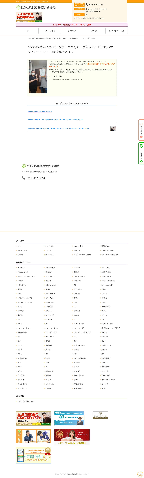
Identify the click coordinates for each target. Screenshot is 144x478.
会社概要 (20, 254)
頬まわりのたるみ (23, 272)
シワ (75, 319)
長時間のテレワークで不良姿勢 (111, 328)
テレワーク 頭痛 (79, 324)
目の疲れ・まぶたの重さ (25, 298)
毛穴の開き (77, 293)
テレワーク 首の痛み (52, 328)
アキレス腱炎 (105, 375)
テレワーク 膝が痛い (24, 328)
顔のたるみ (49, 311)
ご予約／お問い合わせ (117, 31)
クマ (75, 306)
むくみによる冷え (107, 276)
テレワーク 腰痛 (79, 328)
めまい (76, 341)
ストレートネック (79, 375)
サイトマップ (50, 254)
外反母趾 (76, 367)
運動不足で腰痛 (22, 332)
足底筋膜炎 (49, 388)
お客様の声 (72, 31)
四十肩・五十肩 (22, 384)
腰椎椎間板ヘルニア (79, 345)
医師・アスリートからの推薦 (110, 254)
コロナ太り (49, 280)
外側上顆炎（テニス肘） (109, 380)
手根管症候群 (105, 367)
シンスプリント (22, 388)
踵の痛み (48, 349)
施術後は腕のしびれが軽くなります (40, 111)
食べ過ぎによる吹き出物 (25, 302)
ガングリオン (50, 336)
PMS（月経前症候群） (80, 358)
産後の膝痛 (77, 362)
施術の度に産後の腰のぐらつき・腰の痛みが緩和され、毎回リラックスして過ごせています (58, 128)
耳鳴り (20, 367)
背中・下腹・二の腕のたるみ (26, 276)
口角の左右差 (50, 306)
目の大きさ (105, 315)
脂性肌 (20, 289)
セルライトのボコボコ (108, 280)
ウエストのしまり (51, 276)
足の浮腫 (20, 280)
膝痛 (103, 354)
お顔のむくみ (78, 280)
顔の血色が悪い (50, 267)
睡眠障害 (76, 272)
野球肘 (76, 380)
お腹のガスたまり (51, 285)
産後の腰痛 (77, 371)
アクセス (94, 31)
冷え (19, 319)
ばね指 (104, 388)
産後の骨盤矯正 (106, 358)
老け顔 (48, 289)
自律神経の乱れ (106, 272)
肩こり (76, 354)
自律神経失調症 (22, 358)
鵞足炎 (20, 349)
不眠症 (48, 362)
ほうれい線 (77, 267)
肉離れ (20, 354)
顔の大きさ (77, 311)
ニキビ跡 (76, 302)
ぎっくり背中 (105, 371)
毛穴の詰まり (50, 298)
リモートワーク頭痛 (51, 332)
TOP (27, 31)
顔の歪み (104, 311)
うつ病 (20, 345)
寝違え (20, 362)
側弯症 (48, 341)
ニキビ (104, 302)
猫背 (19, 336)
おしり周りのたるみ (107, 285)
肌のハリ (104, 293)
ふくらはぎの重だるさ (80, 276)
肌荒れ (104, 289)
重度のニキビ (50, 302)
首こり (104, 341)
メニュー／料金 (49, 31)
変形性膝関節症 (78, 384)
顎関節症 (48, 375)
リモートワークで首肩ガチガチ (83, 332)
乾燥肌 (76, 298)
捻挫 (19, 341)
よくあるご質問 (22, 250)
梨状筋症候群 (50, 371)
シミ (103, 319)
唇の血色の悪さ (106, 306)
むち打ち (76, 349)
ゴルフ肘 (76, 336)
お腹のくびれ (22, 285)
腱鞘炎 (20, 371)
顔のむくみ (21, 311)
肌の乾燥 (76, 315)
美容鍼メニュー (106, 246)
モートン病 (105, 384)
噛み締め (20, 306)
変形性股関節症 (78, 388)
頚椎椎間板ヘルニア (107, 345)
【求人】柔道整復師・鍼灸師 (82, 254)
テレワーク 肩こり (107, 324)
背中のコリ (49, 272)
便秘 (75, 285)
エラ (47, 324)
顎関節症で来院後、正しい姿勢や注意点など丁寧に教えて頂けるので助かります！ (55, 119)
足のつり (104, 349)
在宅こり (104, 332)
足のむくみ (49, 319)
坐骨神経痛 (105, 362)
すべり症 (48, 380)
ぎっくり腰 (21, 375)
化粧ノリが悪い (50, 293)
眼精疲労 (104, 298)
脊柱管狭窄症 (50, 384)
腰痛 (47, 354)
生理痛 (48, 358)
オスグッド (21, 380)
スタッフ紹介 (50, 246)
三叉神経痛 (105, 336)
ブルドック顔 (105, 267)
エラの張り (21, 267)
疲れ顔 (20, 293)
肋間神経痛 (49, 345)
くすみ (20, 324)
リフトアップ (50, 315)
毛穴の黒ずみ (78, 289)
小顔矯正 (20, 315)
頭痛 (47, 367)
